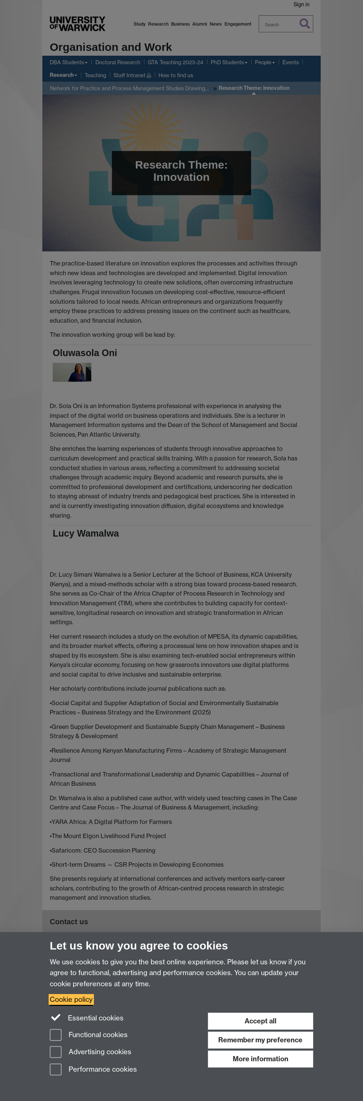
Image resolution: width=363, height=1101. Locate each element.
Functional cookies (89, 1035)
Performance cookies (93, 1070)
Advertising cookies (90, 1052)
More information (260, 1059)
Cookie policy (71, 999)
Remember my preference (260, 1040)
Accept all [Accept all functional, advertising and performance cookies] (261, 1021)
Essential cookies (87, 1017)
